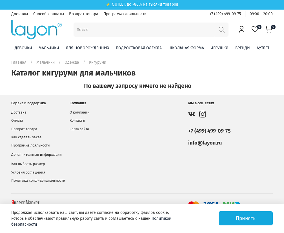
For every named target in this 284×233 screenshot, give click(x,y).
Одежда (72, 62)
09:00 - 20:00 (261, 14)
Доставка (19, 14)
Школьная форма (186, 48)
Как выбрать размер (28, 164)
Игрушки (219, 48)
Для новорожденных (87, 48)
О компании (80, 112)
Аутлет (263, 48)
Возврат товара (83, 14)
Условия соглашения (28, 172)
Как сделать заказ (26, 137)
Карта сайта (79, 129)
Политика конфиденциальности (38, 180)
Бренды (242, 48)
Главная (18, 62)
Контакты (77, 120)
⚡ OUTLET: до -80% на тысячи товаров (142, 4)
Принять (246, 218)
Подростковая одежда (139, 48)
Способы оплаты (48, 14)
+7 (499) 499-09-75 (225, 14)
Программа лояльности (125, 14)
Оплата (17, 120)
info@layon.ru (205, 143)
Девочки (23, 48)
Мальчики (49, 48)
